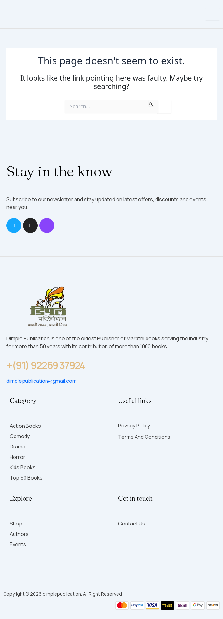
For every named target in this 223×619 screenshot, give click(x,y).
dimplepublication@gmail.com (41, 380)
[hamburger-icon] (212, 14)
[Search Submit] (151, 103)
